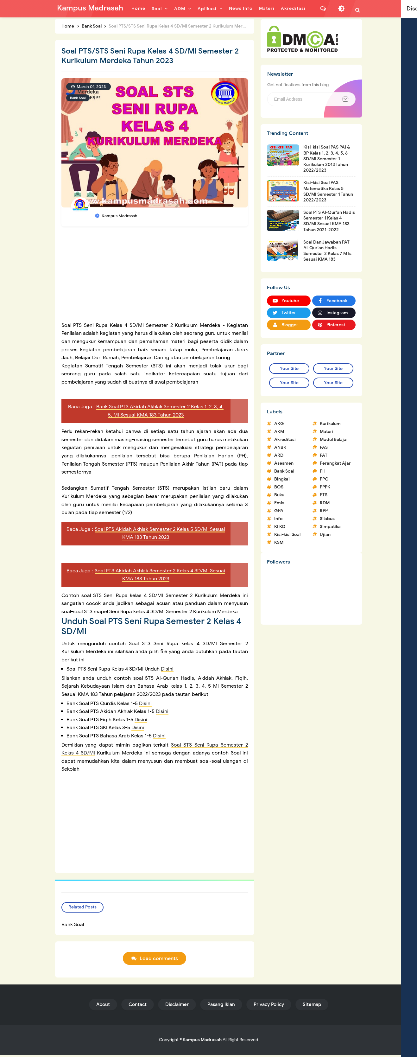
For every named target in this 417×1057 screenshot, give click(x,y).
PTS (323, 495)
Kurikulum (330, 423)
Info (278, 518)
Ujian (325, 534)
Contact (138, 1006)
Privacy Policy (269, 1006)
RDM (325, 503)
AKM (279, 431)
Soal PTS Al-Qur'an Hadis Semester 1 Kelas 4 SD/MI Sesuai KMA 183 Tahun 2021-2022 (329, 221)
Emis (279, 503)
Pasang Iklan (221, 1006)
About (103, 1006)
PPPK (325, 487)
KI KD (279, 526)
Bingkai (282, 479)
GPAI (279, 510)
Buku (279, 495)
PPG (324, 479)
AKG (279, 423)
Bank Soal (78, 98)
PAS (324, 447)
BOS (278, 487)
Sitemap (312, 1006)
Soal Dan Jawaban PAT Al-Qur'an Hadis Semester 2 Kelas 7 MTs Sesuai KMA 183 (327, 250)
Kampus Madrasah (202, 1042)
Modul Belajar (334, 439)
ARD (278, 455)
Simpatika (330, 526)
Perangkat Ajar (335, 463)
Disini (167, 669)
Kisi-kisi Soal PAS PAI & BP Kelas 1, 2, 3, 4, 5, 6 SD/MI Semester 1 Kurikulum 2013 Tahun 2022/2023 (326, 158)
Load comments (159, 961)
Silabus (327, 518)
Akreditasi (285, 439)
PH (322, 471)
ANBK (280, 447)
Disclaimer (177, 1006)
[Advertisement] (154, 277)
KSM (278, 542)
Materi (326, 431)
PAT (323, 455)
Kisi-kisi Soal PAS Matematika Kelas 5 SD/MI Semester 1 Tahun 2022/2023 (328, 191)
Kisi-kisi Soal (287, 534)
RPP (324, 510)
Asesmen (284, 463)
